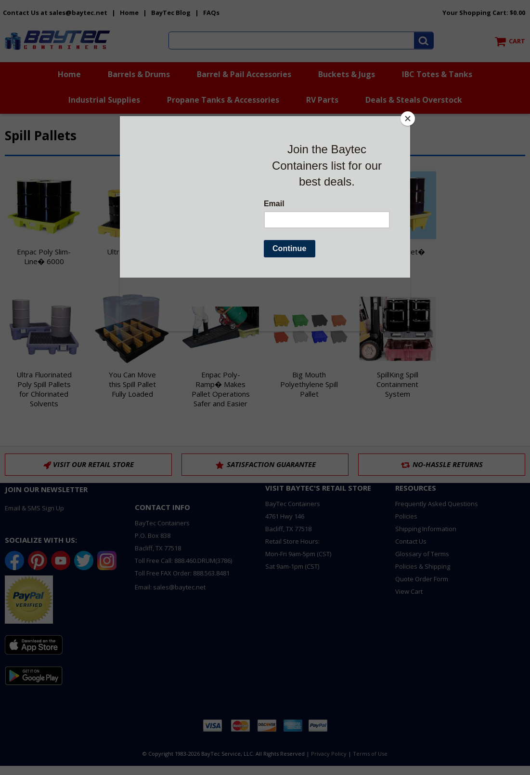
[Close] (408, 118)
